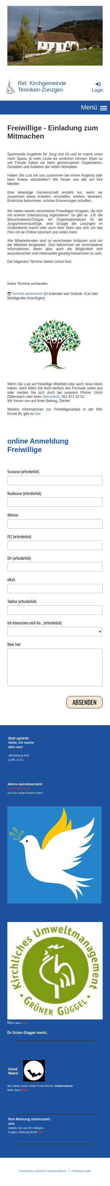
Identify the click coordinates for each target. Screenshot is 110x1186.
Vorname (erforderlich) (23, 471)
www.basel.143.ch (18, 788)
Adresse (12, 515)
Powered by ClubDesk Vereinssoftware (42, 1171)
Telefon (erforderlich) (21, 601)
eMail (11, 579)
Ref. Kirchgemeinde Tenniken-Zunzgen (42, 86)
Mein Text (14, 644)
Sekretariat (51, 397)
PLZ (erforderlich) (19, 536)
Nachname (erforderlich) (24, 493)
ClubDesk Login (81, 1171)
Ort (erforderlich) (19, 558)
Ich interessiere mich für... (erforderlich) (34, 623)
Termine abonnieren (27, 294)
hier (38, 414)
